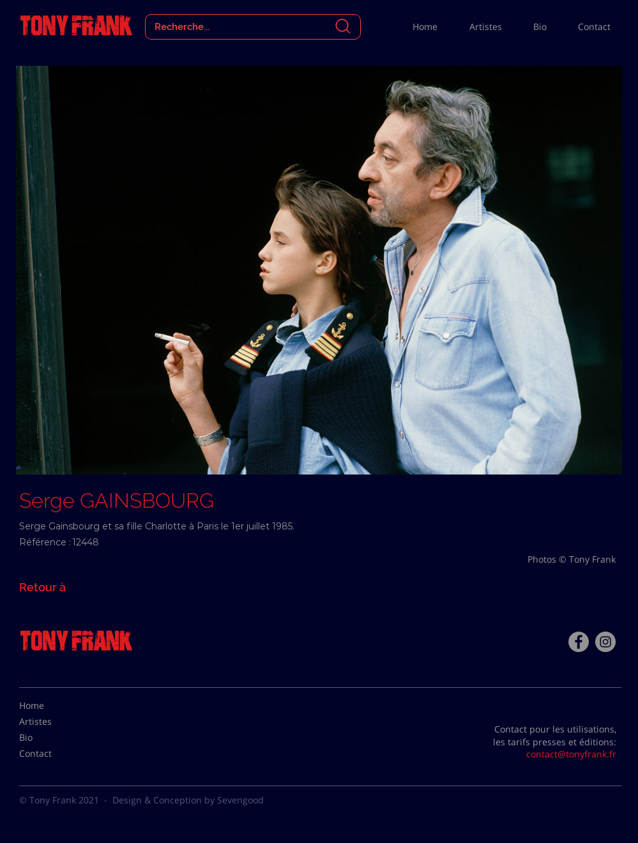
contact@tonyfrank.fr (571, 754)
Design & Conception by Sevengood (188, 800)
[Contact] (51, 754)
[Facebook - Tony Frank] (578, 642)
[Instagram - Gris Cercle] (605, 642)
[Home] (51, 706)
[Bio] (51, 738)
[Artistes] (51, 722)
